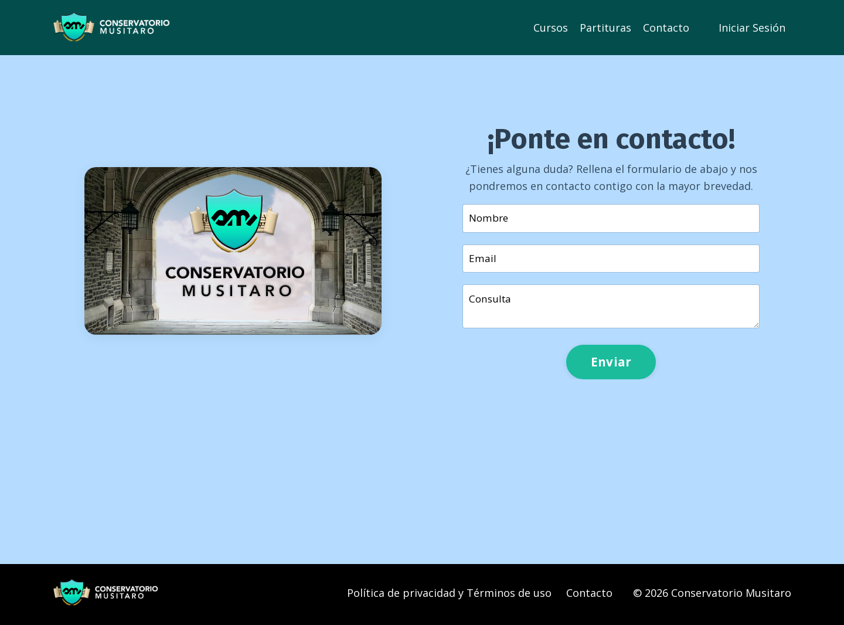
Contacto (666, 27)
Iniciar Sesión (752, 27)
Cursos (550, 27)
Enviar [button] (611, 364)
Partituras (605, 27)
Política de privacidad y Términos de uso (449, 596)
